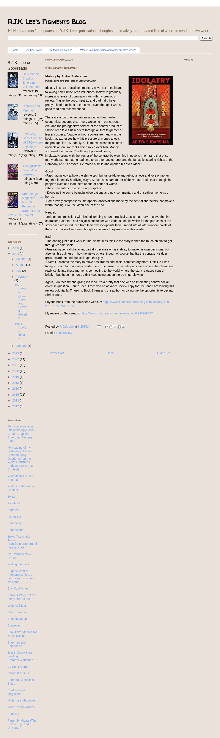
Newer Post (56, 353)
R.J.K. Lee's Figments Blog (47, 21)
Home (14, 50)
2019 (16, 377)
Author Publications (61, 50)
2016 (16, 388)
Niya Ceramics (17, 612)
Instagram (14, 516)
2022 (16, 359)
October (21, 259)
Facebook (14, 503)
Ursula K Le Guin (19, 673)
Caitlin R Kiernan (19, 666)
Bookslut (13, 714)
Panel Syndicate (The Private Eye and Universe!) (22, 724)
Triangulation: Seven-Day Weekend (32, 170)
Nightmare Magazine (21, 700)
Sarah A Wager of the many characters (22, 597)
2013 (16, 400)
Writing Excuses (18, 564)
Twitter (12, 496)
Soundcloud (16, 530)
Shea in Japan (17, 618)
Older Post (164, 353)
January (21, 345)
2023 (16, 353)
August (21, 264)
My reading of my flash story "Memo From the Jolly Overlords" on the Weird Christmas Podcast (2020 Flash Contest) (21, 458)
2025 (16, 248)
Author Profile (34, 50)
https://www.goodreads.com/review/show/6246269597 (116, 313)
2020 (16, 371)
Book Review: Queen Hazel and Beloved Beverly (21, 302)
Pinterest (13, 510)
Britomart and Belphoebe (17, 644)
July (19, 271)
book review (64, 333)
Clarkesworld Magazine (16, 692)
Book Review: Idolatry (21, 331)
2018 (16, 382)
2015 (16, 394)
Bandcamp (15, 523)
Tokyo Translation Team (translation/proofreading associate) (22, 542)
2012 (16, 406)
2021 (16, 365)
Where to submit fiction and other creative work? (108, 50)
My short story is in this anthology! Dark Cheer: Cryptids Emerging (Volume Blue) (21, 434)
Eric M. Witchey (18, 588)
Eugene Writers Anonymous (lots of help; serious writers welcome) (21, 576)
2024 (16, 253)
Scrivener (14, 625)
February (22, 276)
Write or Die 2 (17, 605)
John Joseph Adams (21, 707)
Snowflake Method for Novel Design (22, 634)
